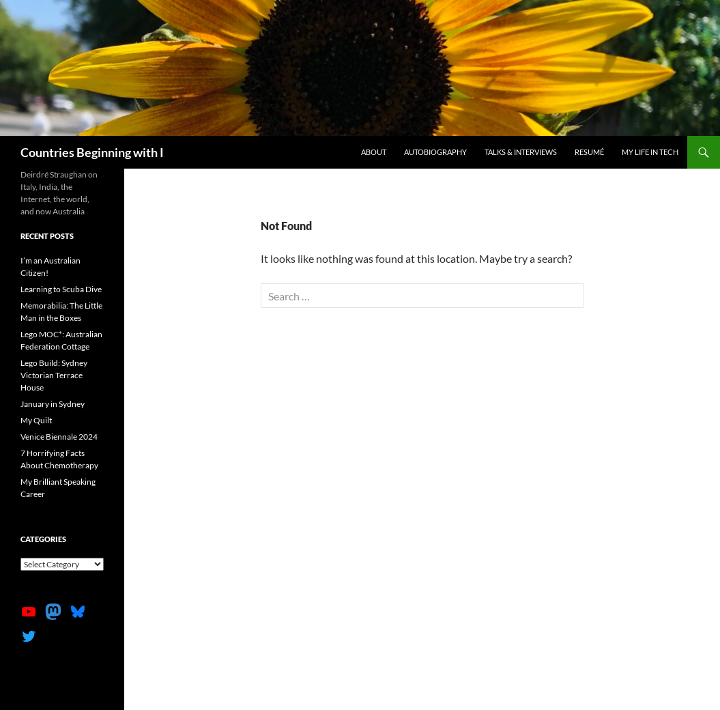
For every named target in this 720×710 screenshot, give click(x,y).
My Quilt (36, 420)
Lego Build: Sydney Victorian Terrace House (53, 375)
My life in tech (650, 151)
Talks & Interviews (521, 151)
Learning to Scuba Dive (61, 289)
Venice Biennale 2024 (59, 436)
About (373, 151)
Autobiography (435, 151)
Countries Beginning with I (92, 152)
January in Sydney (52, 404)
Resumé (589, 151)
